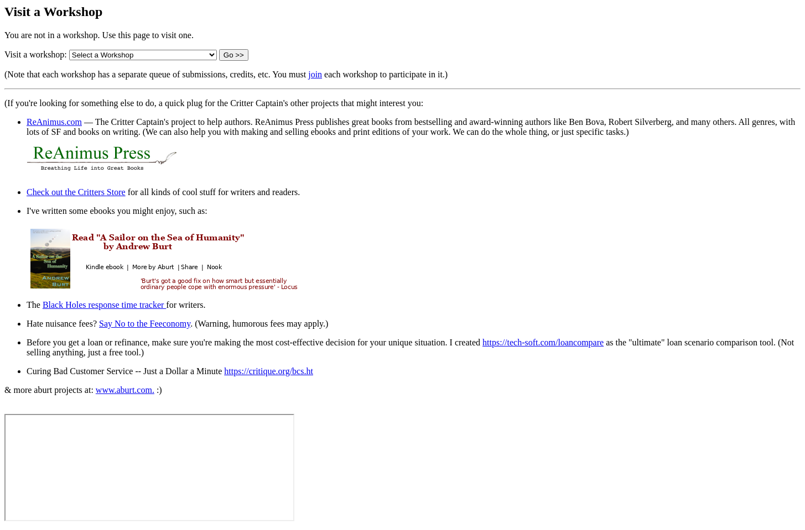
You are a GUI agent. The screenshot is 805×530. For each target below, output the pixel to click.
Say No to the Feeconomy (144, 323)
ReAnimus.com (54, 122)
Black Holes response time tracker (104, 304)
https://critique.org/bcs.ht (268, 371)
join (315, 74)
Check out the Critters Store (76, 192)
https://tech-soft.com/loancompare (543, 342)
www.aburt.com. (125, 390)
